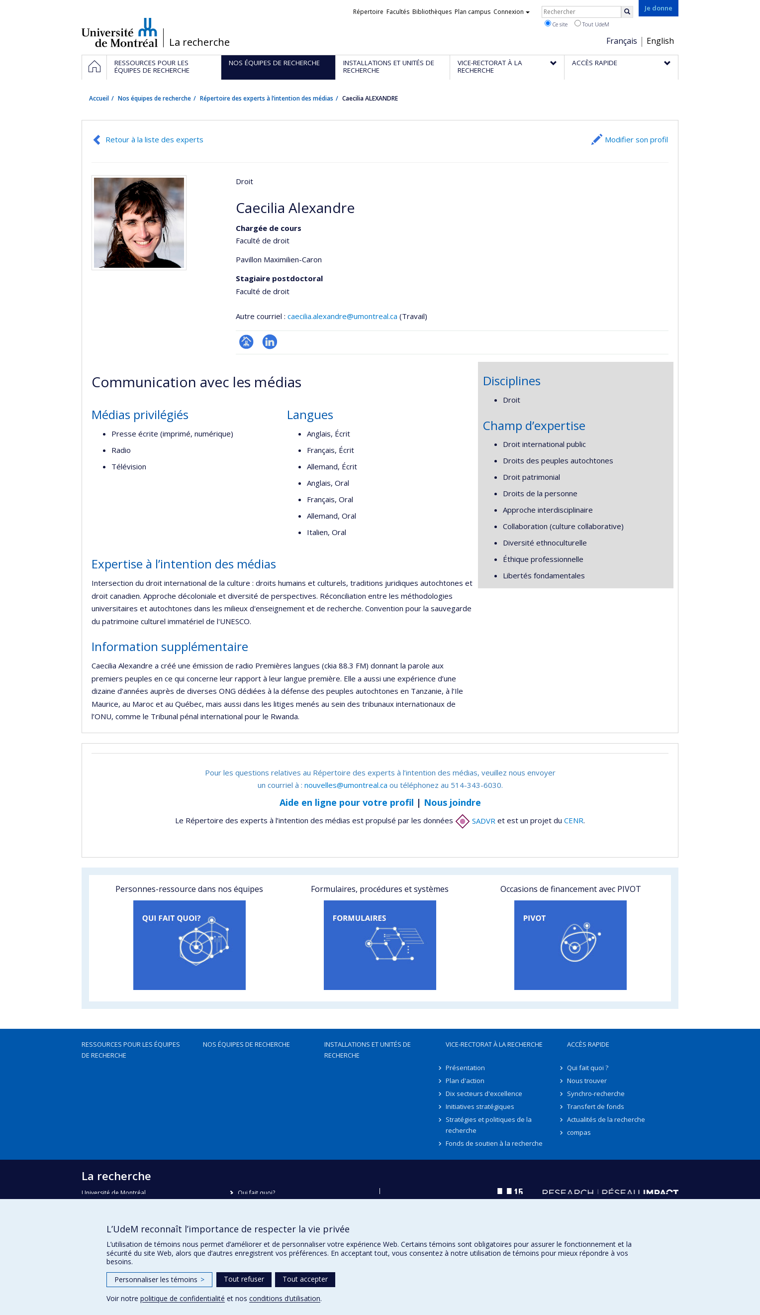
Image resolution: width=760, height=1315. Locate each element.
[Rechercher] (627, 12)
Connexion (511, 11)
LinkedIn (270, 341)
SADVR (475, 821)
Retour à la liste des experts (154, 139)
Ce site (556, 24)
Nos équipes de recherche (154, 98)
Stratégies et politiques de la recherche (489, 1125)
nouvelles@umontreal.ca (345, 785)
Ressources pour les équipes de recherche (131, 1050)
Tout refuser (244, 1279)
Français (621, 40)
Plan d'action (465, 1080)
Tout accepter (305, 1279)
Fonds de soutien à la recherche (494, 1143)
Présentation (465, 1067)
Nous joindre (452, 802)
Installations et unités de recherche (367, 1050)
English (660, 40)
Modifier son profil (636, 139)
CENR (573, 821)
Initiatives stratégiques (480, 1106)
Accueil (99, 98)
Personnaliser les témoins (159, 1279)
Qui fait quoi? (256, 1193)
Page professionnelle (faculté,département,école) (246, 341)
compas (579, 1132)
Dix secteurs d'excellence (484, 1093)
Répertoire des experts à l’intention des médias (266, 98)
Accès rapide (588, 1044)
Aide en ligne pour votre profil (347, 802)
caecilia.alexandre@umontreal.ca (342, 316)
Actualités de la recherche (606, 1119)
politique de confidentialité (182, 1298)
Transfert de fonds (595, 1106)
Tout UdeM (591, 24)
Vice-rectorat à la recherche (494, 1044)
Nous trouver (587, 1080)
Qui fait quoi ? (587, 1067)
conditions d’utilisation (284, 1298)
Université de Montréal (120, 32)
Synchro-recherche (596, 1093)
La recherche (199, 42)
